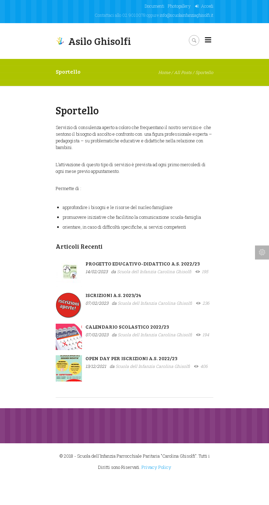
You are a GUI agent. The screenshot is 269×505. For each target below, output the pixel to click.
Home (164, 72)
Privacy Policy (156, 467)
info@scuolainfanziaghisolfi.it (186, 15)
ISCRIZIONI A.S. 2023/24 (113, 295)
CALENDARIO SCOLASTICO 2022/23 (127, 326)
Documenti (154, 6)
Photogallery (179, 6)
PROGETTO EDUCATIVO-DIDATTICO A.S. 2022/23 (142, 263)
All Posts (183, 72)
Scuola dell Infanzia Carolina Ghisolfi (154, 271)
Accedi (207, 6)
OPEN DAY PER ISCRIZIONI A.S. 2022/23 (131, 358)
